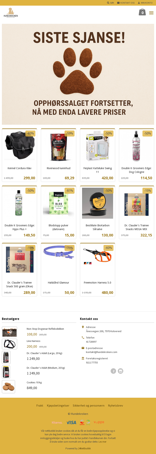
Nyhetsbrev (115, 405)
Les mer (102, 441)
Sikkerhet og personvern (88, 405)
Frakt (39, 405)
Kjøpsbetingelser (58, 405)
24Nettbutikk (84, 448)
